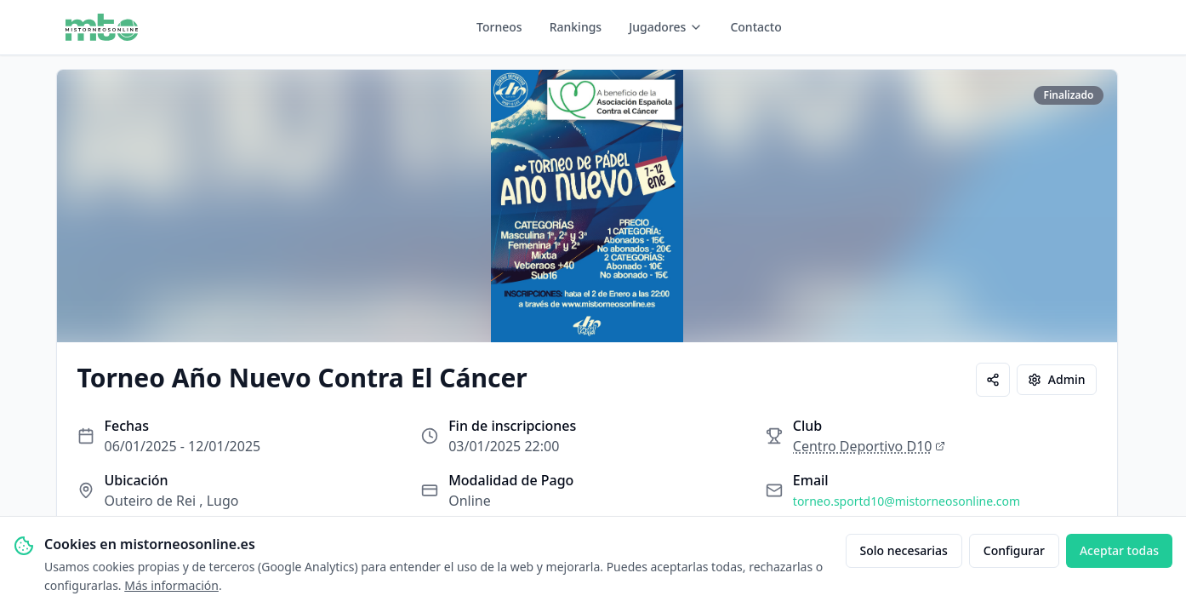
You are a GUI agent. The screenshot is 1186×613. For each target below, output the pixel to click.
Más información (171, 585)
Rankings (576, 27)
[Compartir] (993, 380)
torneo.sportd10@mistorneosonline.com (906, 501)
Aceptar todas (1119, 550)
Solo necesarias (904, 550)
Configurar (1014, 550)
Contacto (755, 27)
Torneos (499, 27)
